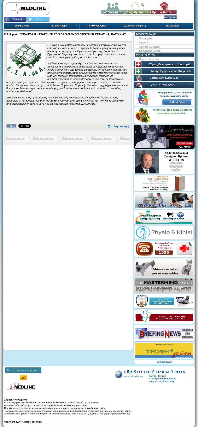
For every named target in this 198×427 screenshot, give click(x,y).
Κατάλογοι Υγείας (146, 34)
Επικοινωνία (172, 25)
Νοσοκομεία (145, 38)
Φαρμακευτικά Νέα (149, 59)
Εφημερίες (144, 42)
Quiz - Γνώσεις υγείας (171, 84)
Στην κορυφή (121, 126)
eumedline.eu (164, 361)
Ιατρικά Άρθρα (64, 25)
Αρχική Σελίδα (21, 25)
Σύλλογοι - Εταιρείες (135, 25)
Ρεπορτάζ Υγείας (145, 54)
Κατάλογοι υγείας (97, 25)
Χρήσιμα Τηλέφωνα (149, 46)
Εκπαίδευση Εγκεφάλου (164, 77)
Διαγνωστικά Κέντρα (149, 51)
